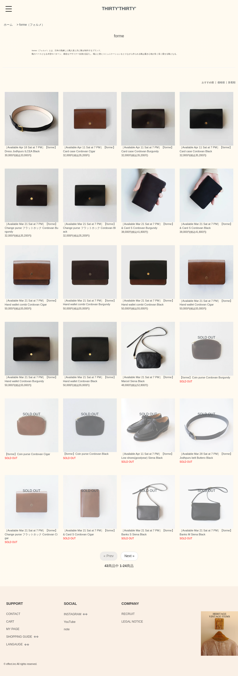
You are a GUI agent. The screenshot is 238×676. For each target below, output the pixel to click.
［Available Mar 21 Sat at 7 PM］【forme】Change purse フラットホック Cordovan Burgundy (31, 227)
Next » (129, 556)
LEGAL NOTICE (132, 621)
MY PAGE (13, 629)
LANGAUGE (14, 644)
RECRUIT (128, 614)
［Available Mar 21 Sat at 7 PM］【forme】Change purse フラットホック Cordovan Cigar (31, 534)
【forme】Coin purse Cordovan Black (86, 453)
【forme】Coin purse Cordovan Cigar (27, 454)
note (67, 629)
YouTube (69, 622)
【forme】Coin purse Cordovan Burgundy (205, 377)
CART (10, 621)
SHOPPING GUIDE (19, 636)
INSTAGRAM (72, 614)
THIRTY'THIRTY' (119, 8)
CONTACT (13, 614)
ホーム (8, 24)
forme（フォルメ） (32, 24)
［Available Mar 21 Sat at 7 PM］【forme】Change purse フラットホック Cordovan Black (89, 227)
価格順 (221, 82)
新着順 (232, 82)
